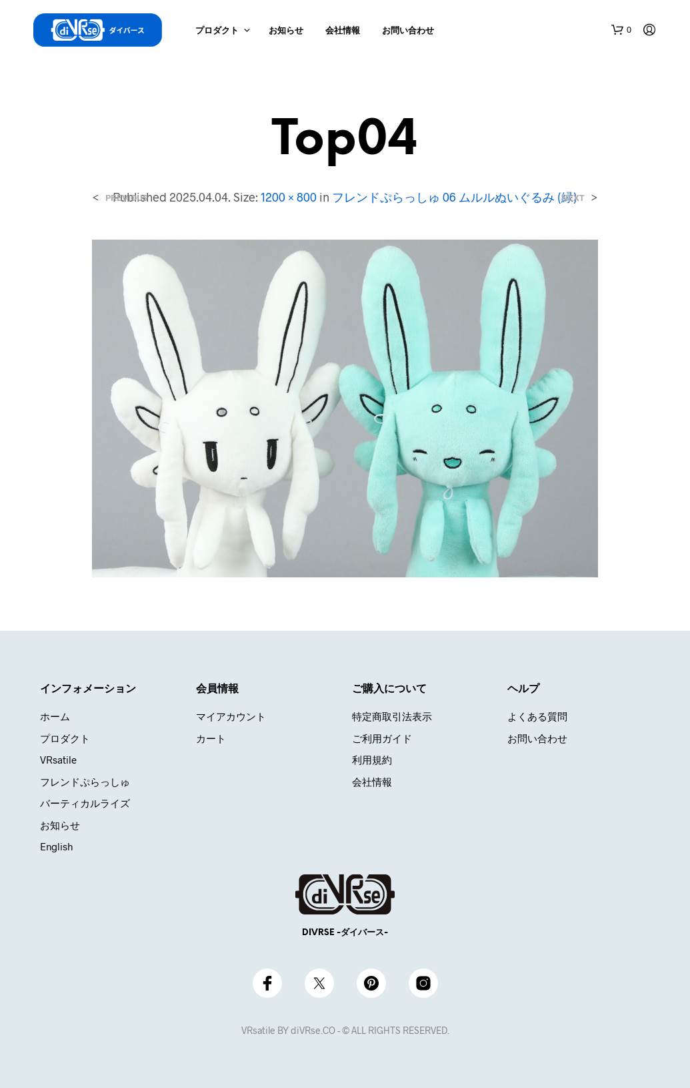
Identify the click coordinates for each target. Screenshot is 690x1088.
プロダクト (217, 31)
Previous (126, 198)
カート (211, 738)
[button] (621, 30)
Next (573, 198)
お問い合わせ (408, 31)
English (56, 846)
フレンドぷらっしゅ (85, 782)
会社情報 (342, 31)
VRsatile (58, 760)
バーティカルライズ (85, 803)
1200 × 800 (289, 197)
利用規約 (372, 760)
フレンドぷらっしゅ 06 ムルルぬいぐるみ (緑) (454, 197)
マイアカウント (231, 716)
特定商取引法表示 (392, 716)
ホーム (55, 716)
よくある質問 (537, 716)
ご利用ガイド (382, 738)
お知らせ (286, 31)
